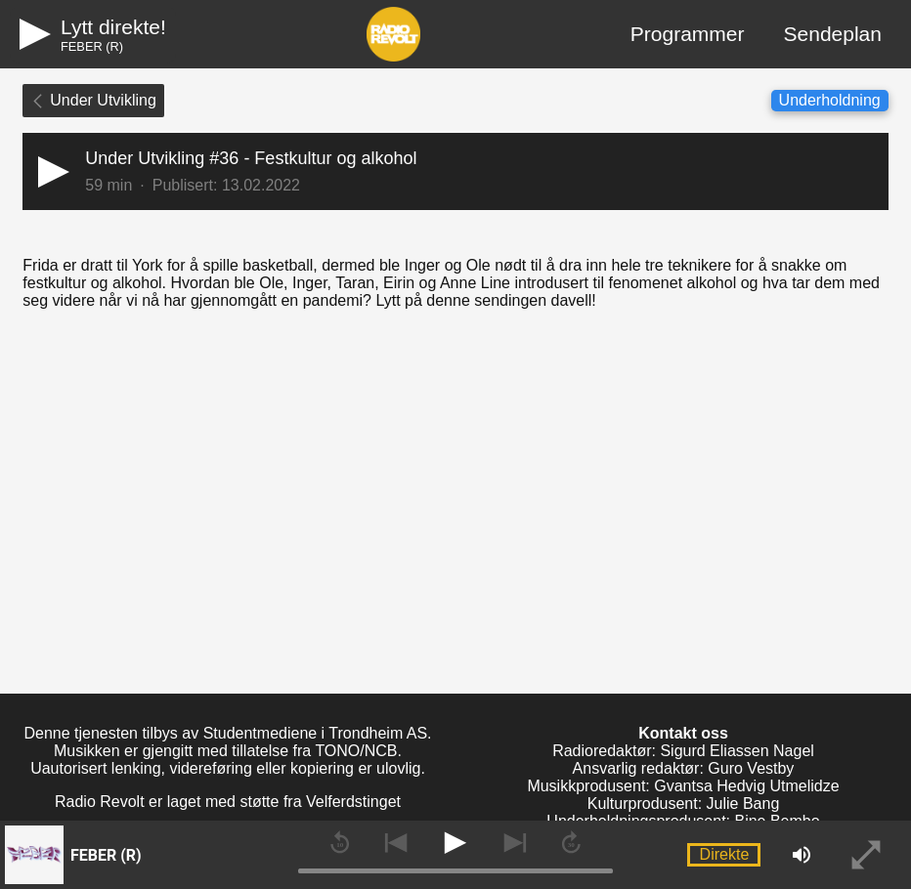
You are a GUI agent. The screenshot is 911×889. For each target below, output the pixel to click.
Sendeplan (833, 33)
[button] (455, 171)
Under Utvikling (92, 100)
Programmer (687, 33)
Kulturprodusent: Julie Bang (683, 803)
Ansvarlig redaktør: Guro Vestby (684, 768)
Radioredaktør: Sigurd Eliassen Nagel (683, 750)
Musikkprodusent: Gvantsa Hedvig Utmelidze (683, 786)
